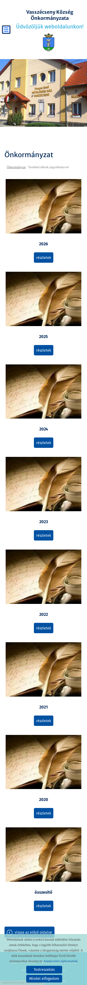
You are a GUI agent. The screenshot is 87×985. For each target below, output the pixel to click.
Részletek (43, 257)
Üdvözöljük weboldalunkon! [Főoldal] (49, 19)
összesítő (43, 892)
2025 (43, 336)
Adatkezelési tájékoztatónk (60, 961)
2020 (43, 799)
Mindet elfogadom (44, 978)
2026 (43, 244)
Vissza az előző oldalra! (33, 932)
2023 (43, 521)
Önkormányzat (16, 167)
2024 (43, 429)
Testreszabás (44, 969)
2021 (43, 707)
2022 (43, 614)
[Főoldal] (48, 42)
